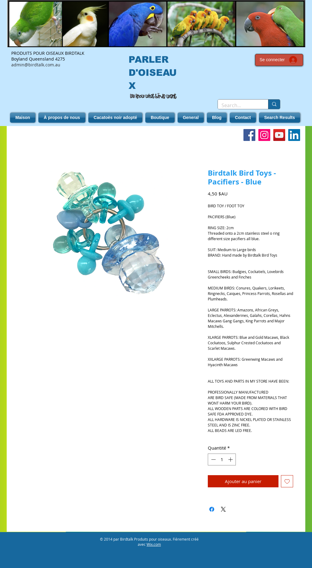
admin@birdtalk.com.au (35, 65)
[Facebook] (249, 135)
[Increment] (231, 459)
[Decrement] (213, 459)
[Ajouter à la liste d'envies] (287, 481)
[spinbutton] (222, 459)
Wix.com (154, 544)
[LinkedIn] (294, 135)
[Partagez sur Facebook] (211, 509)
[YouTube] (279, 135)
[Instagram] (264, 135)
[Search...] (238, 105)
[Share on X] (223, 509)
